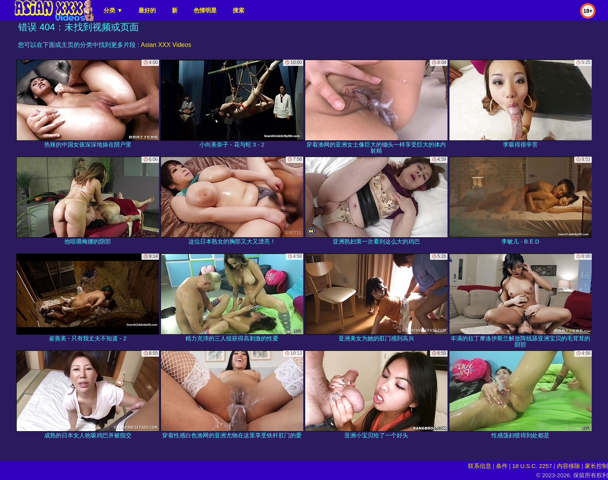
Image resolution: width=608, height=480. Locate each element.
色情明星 (205, 10)
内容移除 (568, 466)
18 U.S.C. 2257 (532, 466)
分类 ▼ (113, 10)
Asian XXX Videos (166, 44)
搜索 (238, 10)
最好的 (147, 10)
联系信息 (479, 466)
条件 (502, 466)
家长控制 (596, 466)
